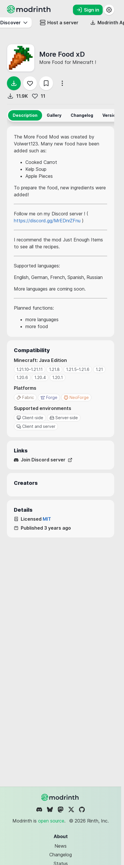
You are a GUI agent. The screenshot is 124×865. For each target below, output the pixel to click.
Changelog (60, 854)
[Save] (46, 83)
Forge (48, 397)
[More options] (62, 83)
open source (51, 821)
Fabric (25, 397)
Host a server (59, 22)
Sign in (87, 10)
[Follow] (30, 83)
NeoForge (76, 397)
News (61, 846)
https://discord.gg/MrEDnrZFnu (47, 220)
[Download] (14, 83)
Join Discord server (43, 460)
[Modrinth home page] (29, 11)
